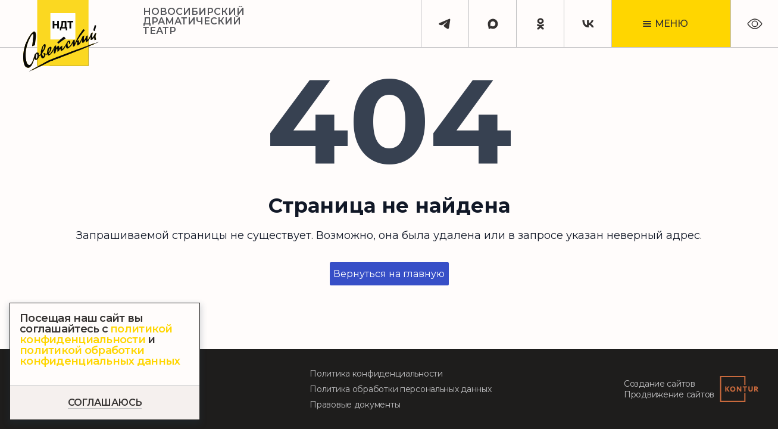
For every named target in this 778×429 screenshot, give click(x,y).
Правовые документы (355, 404)
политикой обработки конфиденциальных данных (100, 356)
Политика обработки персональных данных (400, 389)
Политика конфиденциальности (376, 373)
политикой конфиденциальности (96, 334)
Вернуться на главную (389, 273)
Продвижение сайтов (669, 394)
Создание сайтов (659, 383)
